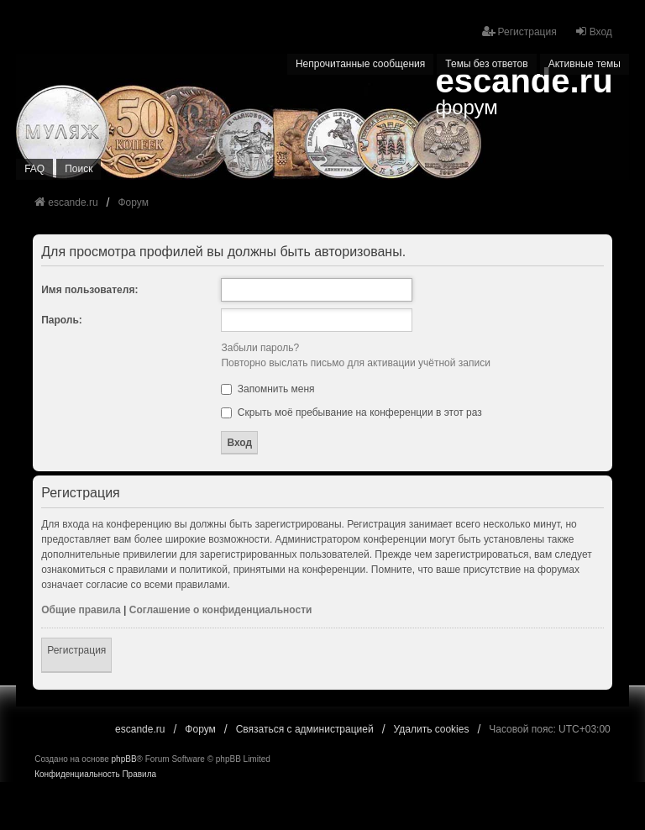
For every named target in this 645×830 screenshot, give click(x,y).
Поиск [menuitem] (78, 169)
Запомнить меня (267, 389)
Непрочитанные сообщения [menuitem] (360, 64)
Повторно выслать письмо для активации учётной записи (355, 363)
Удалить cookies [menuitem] (431, 729)
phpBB (124, 759)
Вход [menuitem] (593, 31)
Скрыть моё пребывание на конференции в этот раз (351, 412)
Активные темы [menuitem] (584, 64)
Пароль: (61, 320)
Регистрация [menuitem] (519, 31)
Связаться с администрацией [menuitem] (305, 729)
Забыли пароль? (260, 348)
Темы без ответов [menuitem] (486, 64)
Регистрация (76, 650)
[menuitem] (76, 774)
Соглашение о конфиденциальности (220, 610)
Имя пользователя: (89, 290)
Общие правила (81, 610)
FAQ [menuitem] (34, 169)
